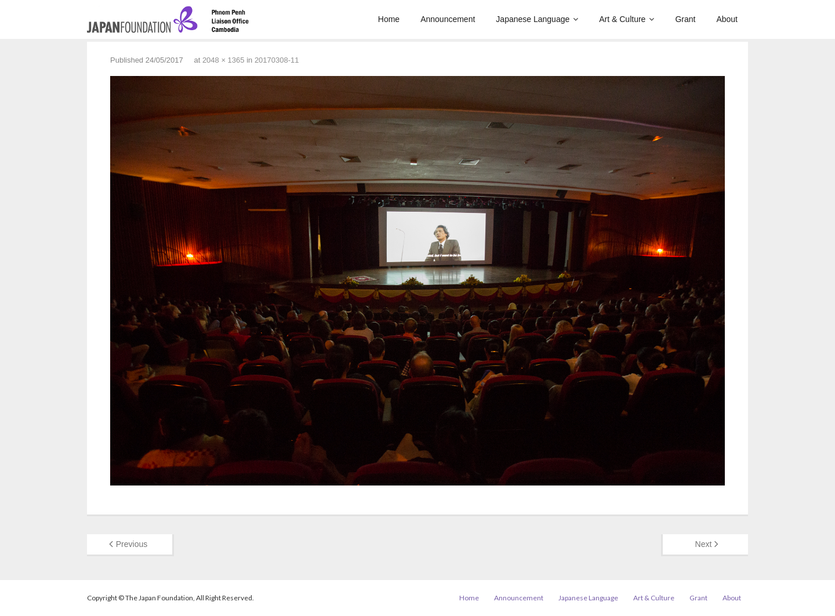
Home (469, 597)
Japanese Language (588, 597)
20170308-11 (277, 60)
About (732, 597)
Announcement (518, 597)
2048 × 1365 (223, 60)
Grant (698, 597)
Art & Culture (653, 597)
